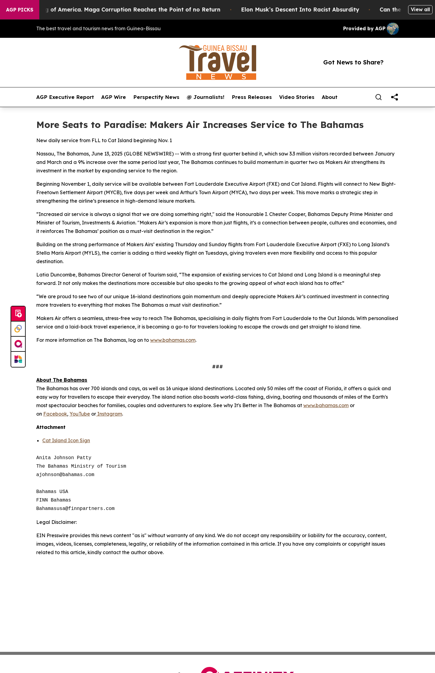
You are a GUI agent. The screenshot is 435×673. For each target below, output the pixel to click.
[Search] (378, 97)
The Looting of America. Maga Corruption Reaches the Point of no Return (121, 9)
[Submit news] (18, 314)
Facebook (55, 414)
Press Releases (252, 97)
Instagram (109, 414)
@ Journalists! (205, 97)
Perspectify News (156, 97)
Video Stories (296, 97)
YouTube (79, 414)
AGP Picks (19, 10)
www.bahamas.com (172, 340)
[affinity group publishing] (18, 344)
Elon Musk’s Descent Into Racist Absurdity (304, 9)
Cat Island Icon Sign (66, 440)
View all (420, 9)
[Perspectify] (18, 329)
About (329, 97)
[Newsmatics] (18, 359)
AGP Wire (113, 97)
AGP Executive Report (65, 97)
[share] (394, 97)
